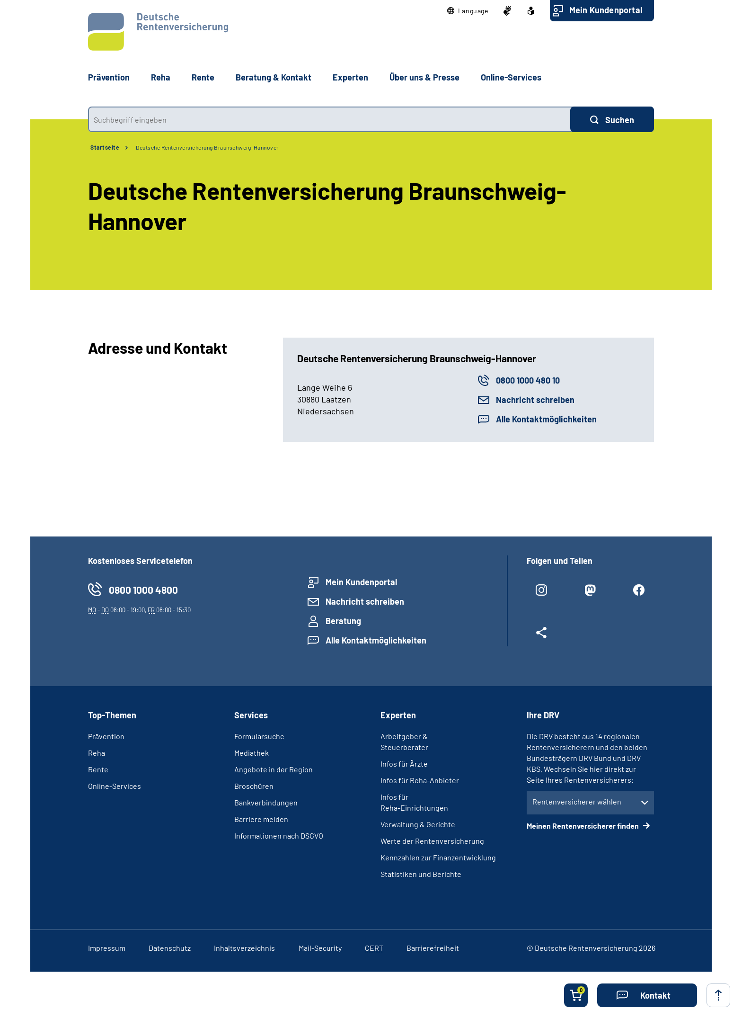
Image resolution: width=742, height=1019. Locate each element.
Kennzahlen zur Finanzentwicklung (438, 857)
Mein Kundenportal (605, 10)
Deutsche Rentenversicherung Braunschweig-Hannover (207, 147)
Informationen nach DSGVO (278, 835)
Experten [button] (350, 77)
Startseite (104, 147)
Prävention (109, 77)
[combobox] (329, 119)
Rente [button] (203, 77)
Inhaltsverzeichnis (244, 947)
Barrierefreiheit (432, 947)
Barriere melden (261, 818)
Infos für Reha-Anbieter (419, 780)
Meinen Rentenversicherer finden (583, 825)
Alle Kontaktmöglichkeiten (546, 419)
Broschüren (254, 785)
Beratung (343, 621)
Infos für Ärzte (404, 763)
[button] (467, 11)
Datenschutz (170, 947)
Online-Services (511, 77)
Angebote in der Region (273, 769)
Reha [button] (160, 77)
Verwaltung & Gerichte (417, 824)
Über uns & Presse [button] (424, 77)
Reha (96, 752)
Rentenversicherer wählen (576, 801)
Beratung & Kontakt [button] (273, 77)
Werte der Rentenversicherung (432, 840)
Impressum (106, 947)
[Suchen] (612, 119)
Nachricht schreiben (535, 399)
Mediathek (251, 752)
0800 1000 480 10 (528, 380)
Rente (98, 769)
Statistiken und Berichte (420, 873)
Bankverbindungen (266, 802)
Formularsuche (259, 736)
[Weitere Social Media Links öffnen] (541, 636)
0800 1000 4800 (143, 590)
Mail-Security (320, 947)
